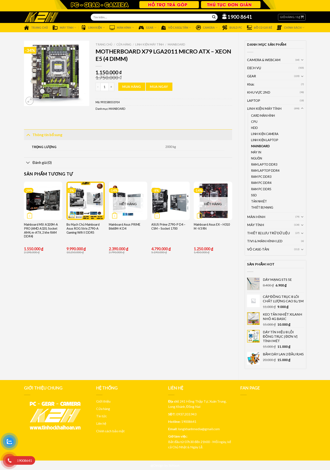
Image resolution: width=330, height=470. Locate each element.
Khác (250, 84)
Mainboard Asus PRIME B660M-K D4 (124, 226)
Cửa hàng (123, 44)
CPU (254, 121)
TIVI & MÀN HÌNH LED (264, 241)
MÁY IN (256, 152)
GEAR (251, 76)
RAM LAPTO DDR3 (264, 164)
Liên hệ (101, 423)
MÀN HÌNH (256, 217)
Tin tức (101, 416)
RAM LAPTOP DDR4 (265, 170)
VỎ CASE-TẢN (258, 249)
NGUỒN (256, 158)
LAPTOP (253, 100)
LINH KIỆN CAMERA (264, 134)
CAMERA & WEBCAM (264, 60)
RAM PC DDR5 (261, 189)
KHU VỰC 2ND (258, 92)
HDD (254, 128)
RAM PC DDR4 (261, 183)
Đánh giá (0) (38, 163)
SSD (254, 195)
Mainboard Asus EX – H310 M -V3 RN (212, 226)
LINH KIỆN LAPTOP (264, 140)
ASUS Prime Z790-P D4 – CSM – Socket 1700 (168, 226)
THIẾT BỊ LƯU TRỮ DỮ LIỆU (268, 233)
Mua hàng (131, 86)
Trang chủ (104, 44)
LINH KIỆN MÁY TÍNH (264, 108)
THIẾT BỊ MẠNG (262, 207)
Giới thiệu (103, 401)
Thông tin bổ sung (43, 134)
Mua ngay (159, 86)
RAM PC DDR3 (261, 176)
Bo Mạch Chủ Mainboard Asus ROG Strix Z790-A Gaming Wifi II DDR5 (83, 228)
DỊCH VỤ (254, 68)
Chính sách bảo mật (110, 431)
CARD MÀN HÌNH (263, 115)
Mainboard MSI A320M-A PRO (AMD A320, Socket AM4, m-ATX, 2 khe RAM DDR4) (41, 230)
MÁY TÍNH (255, 225)
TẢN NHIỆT (259, 201)
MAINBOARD (260, 146)
